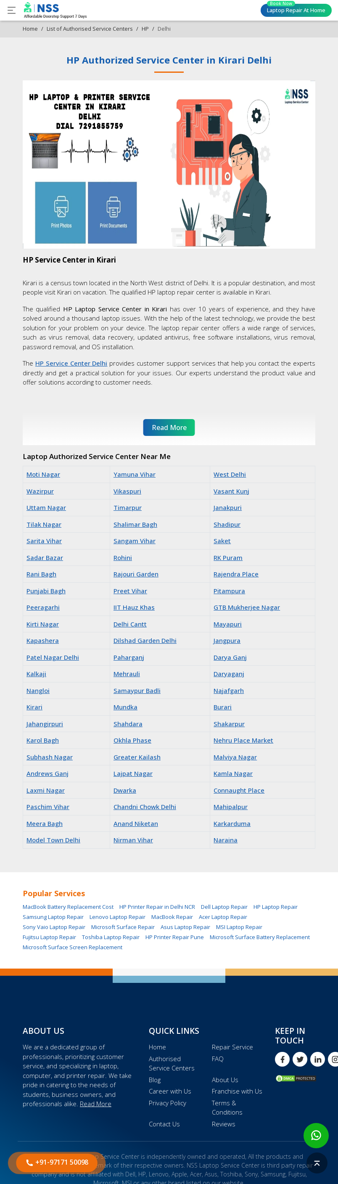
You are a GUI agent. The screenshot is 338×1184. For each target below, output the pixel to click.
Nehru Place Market (243, 740)
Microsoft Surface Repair (123, 927)
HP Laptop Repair (275, 907)
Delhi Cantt (130, 624)
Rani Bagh (41, 574)
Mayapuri (228, 624)
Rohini (123, 557)
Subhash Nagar (49, 757)
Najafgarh (229, 690)
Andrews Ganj (47, 773)
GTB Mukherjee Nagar (247, 607)
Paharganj (129, 657)
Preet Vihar (130, 591)
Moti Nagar (43, 474)
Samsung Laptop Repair (53, 917)
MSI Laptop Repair (239, 927)
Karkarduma (232, 823)
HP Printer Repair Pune (174, 937)
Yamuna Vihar (135, 474)
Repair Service (232, 1047)
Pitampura (229, 591)
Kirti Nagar (42, 624)
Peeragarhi (43, 607)
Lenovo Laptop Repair (117, 917)
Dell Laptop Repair (224, 907)
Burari (223, 707)
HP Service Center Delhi (71, 363)
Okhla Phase (132, 740)
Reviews (223, 1124)
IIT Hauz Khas (134, 607)
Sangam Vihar (135, 540)
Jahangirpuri (44, 723)
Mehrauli (127, 673)
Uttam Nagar (46, 507)
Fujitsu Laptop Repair (49, 937)
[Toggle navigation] (11, 10)
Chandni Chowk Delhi (145, 806)
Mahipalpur (231, 806)
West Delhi (230, 474)
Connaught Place (239, 790)
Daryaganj (229, 673)
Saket (222, 540)
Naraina (226, 840)
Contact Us (164, 1124)
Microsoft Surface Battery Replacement (260, 937)
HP (145, 28)
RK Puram (228, 557)
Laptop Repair (296, 9)
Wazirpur (40, 491)
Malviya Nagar (235, 757)
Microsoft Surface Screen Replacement (72, 947)
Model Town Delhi (53, 840)
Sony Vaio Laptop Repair (54, 927)
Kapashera (42, 640)
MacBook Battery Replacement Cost (68, 907)
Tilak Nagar (43, 524)
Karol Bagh (42, 740)
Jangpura (227, 640)
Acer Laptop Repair (223, 917)
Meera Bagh (44, 823)
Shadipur (227, 524)
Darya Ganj (230, 657)
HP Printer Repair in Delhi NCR (157, 907)
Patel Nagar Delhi (52, 657)
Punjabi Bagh (46, 591)
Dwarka (125, 790)
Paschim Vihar (47, 806)
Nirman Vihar (133, 840)
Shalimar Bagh (135, 524)
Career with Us (170, 1091)
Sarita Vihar (44, 540)
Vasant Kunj (231, 491)
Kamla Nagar (233, 773)
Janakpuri (228, 507)
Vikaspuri (127, 491)
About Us (225, 1079)
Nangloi (38, 690)
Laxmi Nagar (45, 790)
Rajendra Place (236, 574)
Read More (95, 1103)
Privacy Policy (167, 1103)
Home (30, 28)
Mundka (125, 707)
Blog (155, 1079)
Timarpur (128, 507)
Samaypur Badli (137, 690)
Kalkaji (36, 673)
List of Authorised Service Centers (90, 28)
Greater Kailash (137, 757)
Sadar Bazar (44, 557)
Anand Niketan (136, 823)
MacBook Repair (172, 917)
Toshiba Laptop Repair (111, 937)
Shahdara (128, 723)
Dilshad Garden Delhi (145, 640)
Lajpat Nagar (133, 773)
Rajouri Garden (136, 574)
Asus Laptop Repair (185, 927)
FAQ (218, 1058)
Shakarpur (229, 723)
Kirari (34, 707)
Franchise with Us (237, 1091)
